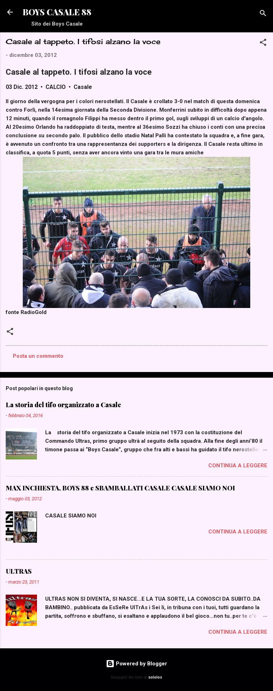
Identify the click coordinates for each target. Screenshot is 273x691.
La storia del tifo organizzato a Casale (63, 404)
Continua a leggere (237, 465)
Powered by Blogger (136, 663)
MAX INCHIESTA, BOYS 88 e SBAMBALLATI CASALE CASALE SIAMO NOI (120, 488)
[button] (263, 43)
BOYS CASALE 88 (57, 11)
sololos (155, 677)
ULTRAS (19, 571)
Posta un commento (38, 356)
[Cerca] (263, 14)
